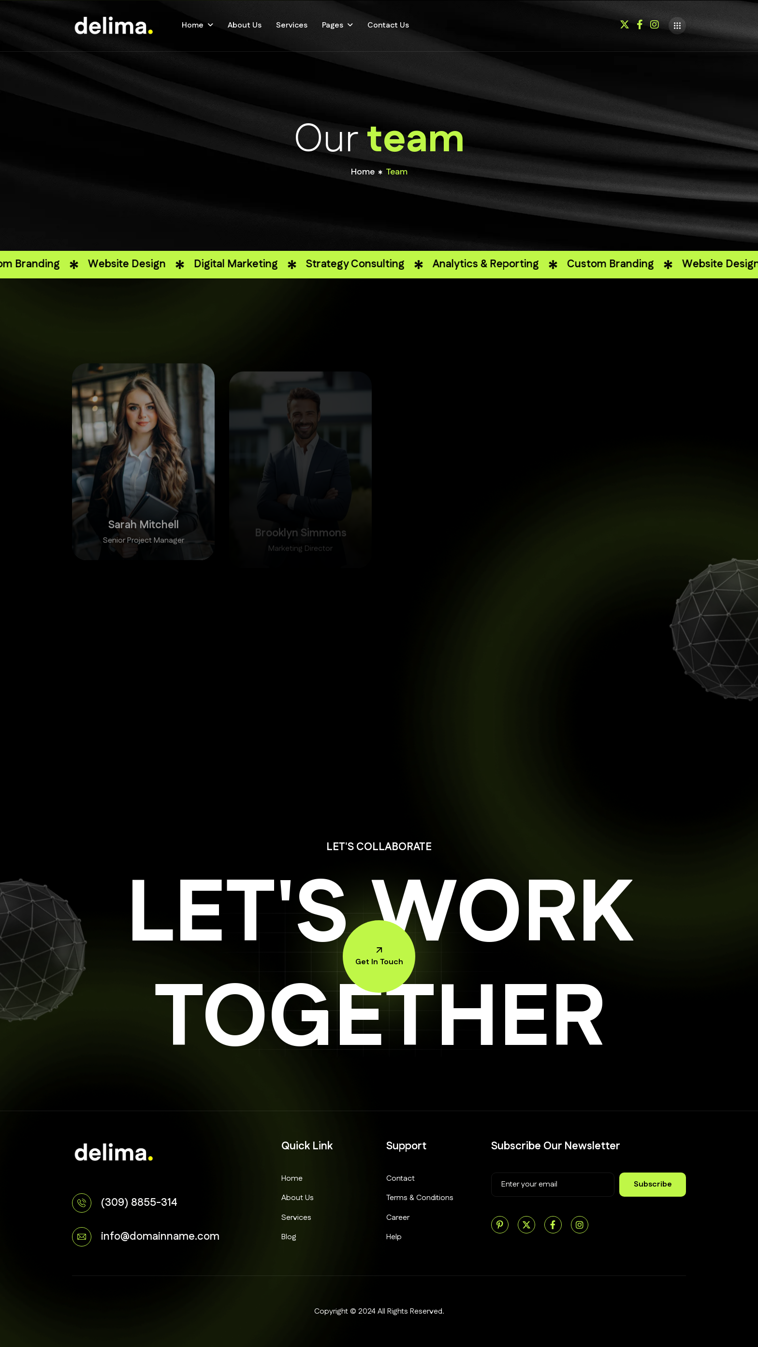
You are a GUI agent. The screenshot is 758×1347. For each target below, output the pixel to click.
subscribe (653, 1184)
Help (394, 1237)
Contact (400, 1178)
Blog (288, 1237)
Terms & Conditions (419, 1197)
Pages (332, 25)
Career (397, 1217)
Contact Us (388, 25)
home (363, 173)
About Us (245, 25)
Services (291, 25)
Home (193, 25)
